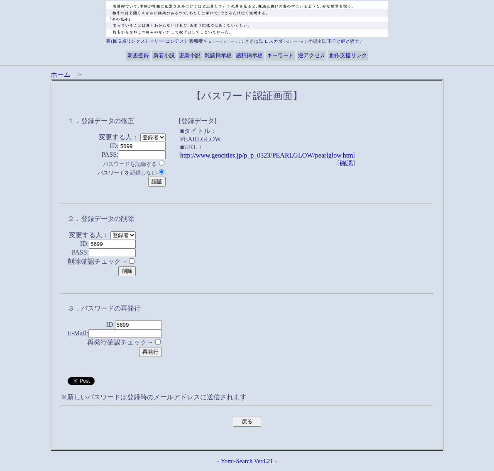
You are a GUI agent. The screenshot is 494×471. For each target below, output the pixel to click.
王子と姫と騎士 (343, 41)
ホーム (61, 74)
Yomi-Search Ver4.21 (247, 461)
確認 (346, 163)
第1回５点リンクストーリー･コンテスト (147, 41)
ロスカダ (273, 41)
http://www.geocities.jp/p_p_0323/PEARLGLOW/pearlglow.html (267, 155)
